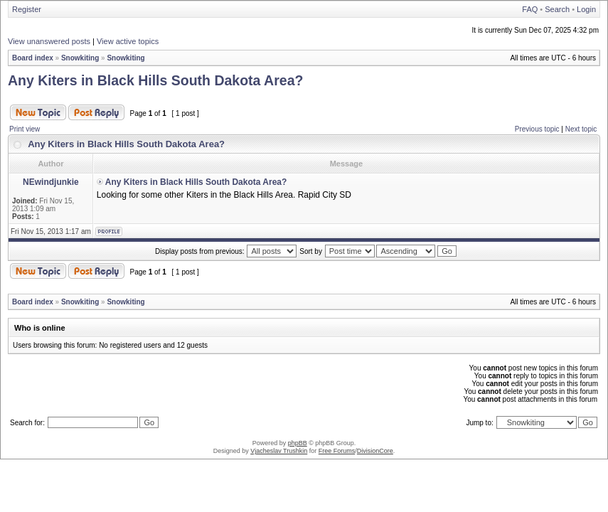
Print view (24, 129)
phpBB (297, 443)
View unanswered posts (49, 41)
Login (586, 9)
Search (557, 9)
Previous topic (537, 129)
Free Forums (337, 450)
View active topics (128, 41)
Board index (32, 58)
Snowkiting (80, 58)
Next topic (581, 129)
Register (26, 9)
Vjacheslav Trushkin (278, 450)
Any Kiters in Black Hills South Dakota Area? (155, 80)
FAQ (530, 9)
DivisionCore (375, 450)
